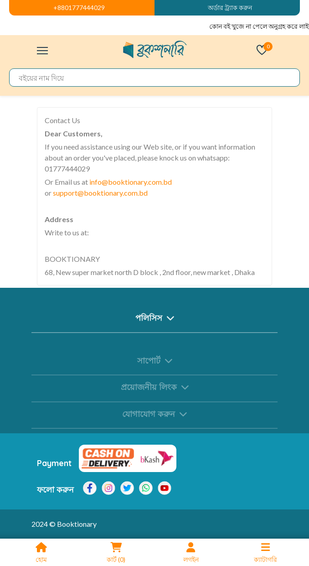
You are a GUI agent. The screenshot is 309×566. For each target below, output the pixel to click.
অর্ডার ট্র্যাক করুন (230, 7)
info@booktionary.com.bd (130, 181)
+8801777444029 (79, 7)
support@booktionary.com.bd (100, 192)
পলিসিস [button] (154, 322)
